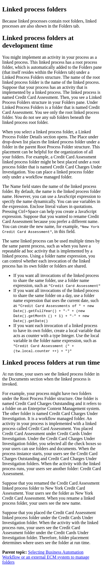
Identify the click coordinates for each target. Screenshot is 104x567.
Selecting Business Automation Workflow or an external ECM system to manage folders (45, 557)
